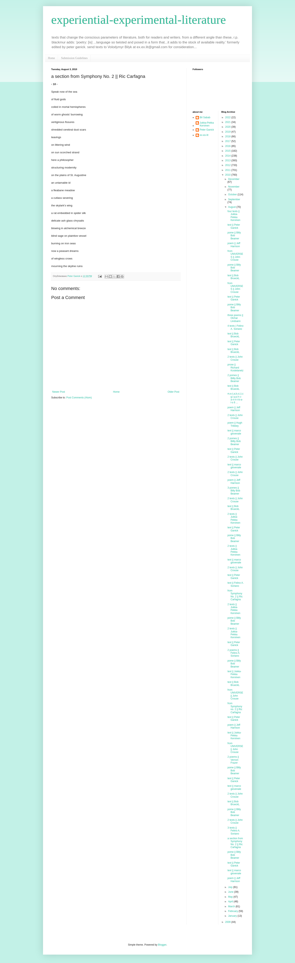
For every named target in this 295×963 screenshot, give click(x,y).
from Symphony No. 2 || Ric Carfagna (235, 595)
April (231, 901)
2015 (228, 150)
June (231, 891)
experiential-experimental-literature (138, 19)
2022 (228, 117)
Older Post (173, 391)
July (230, 887)
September (234, 199)
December (233, 179)
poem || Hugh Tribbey (234, 424)
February (233, 911)
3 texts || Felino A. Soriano (233, 830)
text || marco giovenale (234, 432)
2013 (228, 160)
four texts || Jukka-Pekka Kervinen (233, 216)
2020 (228, 126)
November (233, 186)
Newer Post (58, 391)
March (232, 906)
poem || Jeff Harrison (233, 245)
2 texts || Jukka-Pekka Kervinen (233, 518)
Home (51, 58)
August (232, 207)
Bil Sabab (205, 117)
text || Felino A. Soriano (235, 584)
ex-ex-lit (204, 135)
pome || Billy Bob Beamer (234, 235)
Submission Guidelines (74, 58)
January (232, 915)
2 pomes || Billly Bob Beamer (234, 378)
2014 (228, 155)
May (230, 896)
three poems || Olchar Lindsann (235, 318)
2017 (228, 141)
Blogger (162, 944)
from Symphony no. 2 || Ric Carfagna (234, 708)
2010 (228, 174)
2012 (228, 165)
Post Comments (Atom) (79, 397)
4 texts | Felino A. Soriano (235, 327)
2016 (228, 146)
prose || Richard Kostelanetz (235, 367)
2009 (228, 922)
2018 (228, 136)
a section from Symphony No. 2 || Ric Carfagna (235, 843)
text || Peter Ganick (233, 226)
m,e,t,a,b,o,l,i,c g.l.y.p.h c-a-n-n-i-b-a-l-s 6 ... (235, 398)
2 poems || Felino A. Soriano (233, 653)
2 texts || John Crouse (235, 358)
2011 (228, 170)
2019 (228, 131)
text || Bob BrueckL (233, 277)
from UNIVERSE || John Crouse (235, 694)
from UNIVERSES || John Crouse (235, 255)
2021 (228, 122)
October (232, 194)
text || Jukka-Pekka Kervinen (234, 674)
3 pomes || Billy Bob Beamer (233, 490)
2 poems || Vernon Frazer (233, 759)
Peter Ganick (207, 129)
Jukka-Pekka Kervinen (207, 124)
